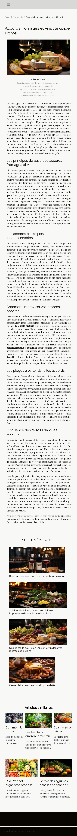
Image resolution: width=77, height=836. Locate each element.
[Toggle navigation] (8, 4)
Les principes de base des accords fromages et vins (37, 83)
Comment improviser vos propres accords (37, 89)
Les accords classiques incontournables (37, 86)
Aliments (19, 17)
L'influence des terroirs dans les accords (37, 95)
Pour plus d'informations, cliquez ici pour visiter (30, 515)
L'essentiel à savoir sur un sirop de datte (32, 685)
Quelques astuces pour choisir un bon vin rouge (37, 576)
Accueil (8, 17)
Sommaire (39, 79)
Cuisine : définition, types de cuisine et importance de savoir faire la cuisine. (31, 612)
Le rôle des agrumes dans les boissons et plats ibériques (54, 784)
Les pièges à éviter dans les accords (37, 92)
